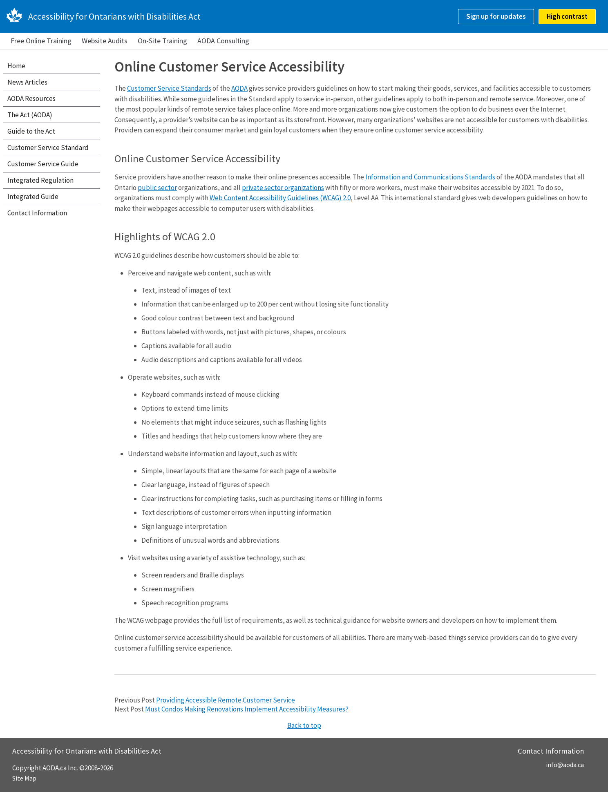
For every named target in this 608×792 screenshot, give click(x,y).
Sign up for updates (496, 16)
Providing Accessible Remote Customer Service (225, 700)
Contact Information (37, 212)
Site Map (24, 778)
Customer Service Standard (48, 147)
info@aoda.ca (565, 765)
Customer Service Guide (42, 163)
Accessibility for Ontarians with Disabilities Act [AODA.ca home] (114, 16)
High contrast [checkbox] (567, 16)
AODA (239, 88)
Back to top (304, 725)
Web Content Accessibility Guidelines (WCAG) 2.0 (280, 197)
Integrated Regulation (40, 180)
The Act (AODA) (29, 114)
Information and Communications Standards (430, 176)
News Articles (27, 82)
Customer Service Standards (169, 88)
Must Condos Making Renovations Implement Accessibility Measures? (247, 709)
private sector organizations (283, 187)
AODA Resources (31, 98)
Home (16, 65)
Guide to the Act (31, 131)
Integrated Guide (32, 196)
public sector (157, 187)
